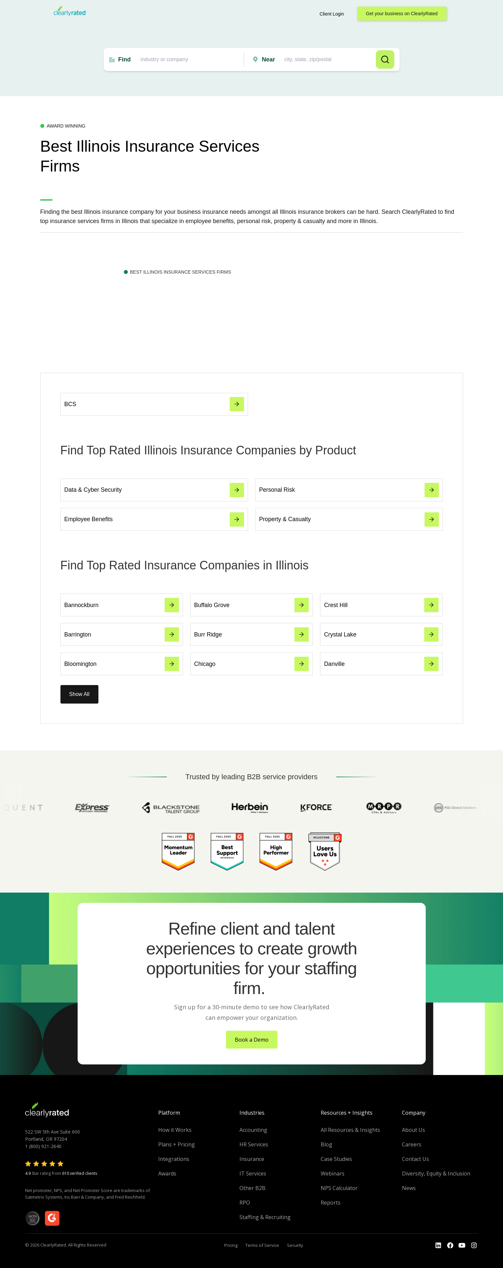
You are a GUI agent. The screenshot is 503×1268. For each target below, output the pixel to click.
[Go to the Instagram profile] (474, 1245)
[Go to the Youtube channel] (462, 1245)
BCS (154, 404)
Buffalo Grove (251, 605)
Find (124, 59)
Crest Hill (381, 605)
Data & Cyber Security (154, 490)
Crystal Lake (381, 634)
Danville (381, 664)
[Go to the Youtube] (450, 1245)
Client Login (332, 14)
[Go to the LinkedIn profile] (438, 1245)
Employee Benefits (154, 519)
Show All (79, 694)
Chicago (251, 664)
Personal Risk (349, 490)
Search (385, 59)
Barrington (121, 634)
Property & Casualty (349, 519)
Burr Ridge (251, 634)
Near (268, 59)
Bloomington (121, 664)
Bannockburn (121, 605)
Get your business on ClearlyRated (402, 13)
